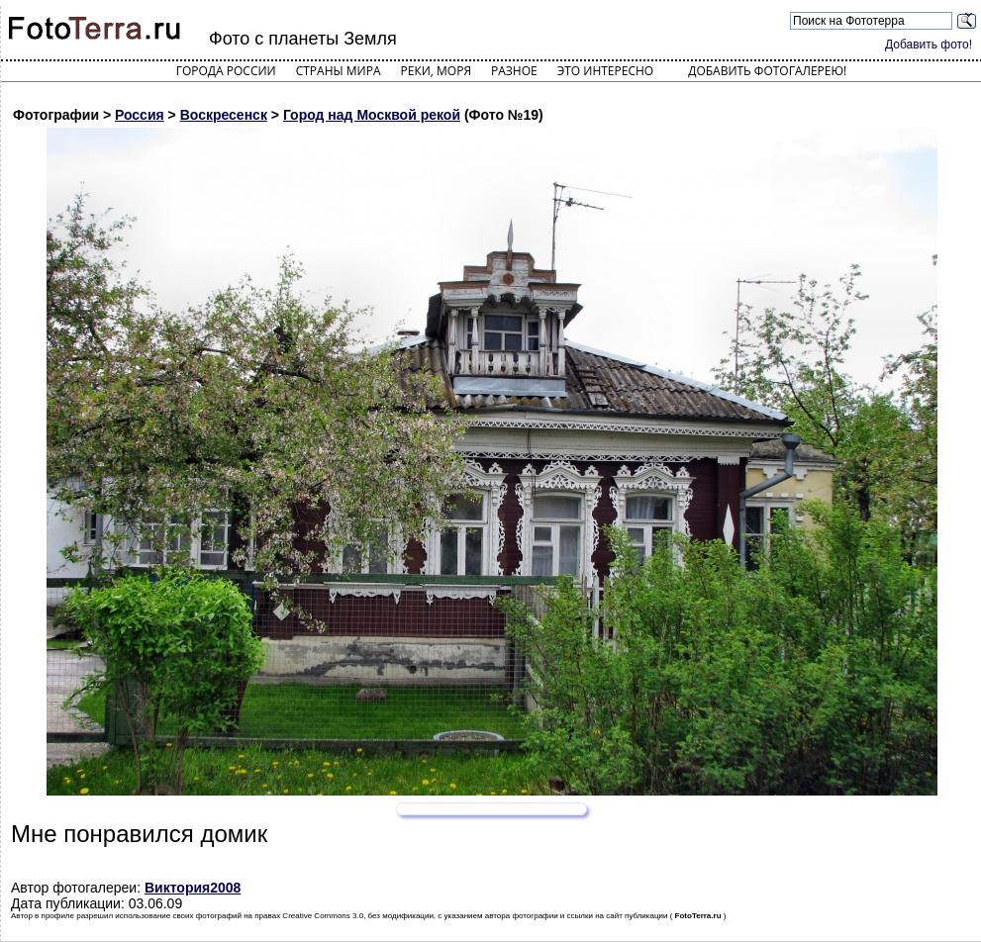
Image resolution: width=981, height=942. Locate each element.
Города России (226, 70)
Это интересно (605, 70)
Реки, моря (436, 70)
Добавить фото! (928, 44)
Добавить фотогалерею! (767, 70)
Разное (514, 70)
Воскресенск (223, 115)
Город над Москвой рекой (371, 115)
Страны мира (338, 70)
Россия (139, 115)
